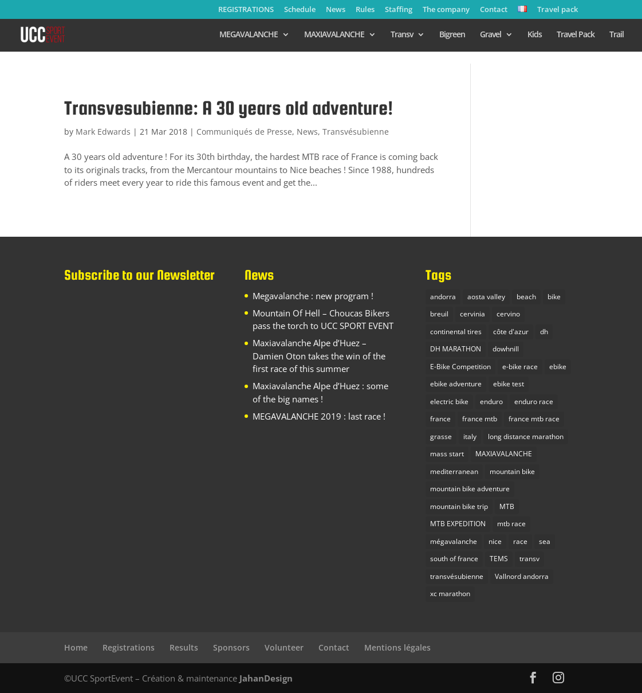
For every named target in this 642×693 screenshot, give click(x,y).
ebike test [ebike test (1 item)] (508, 384)
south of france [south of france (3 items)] (454, 558)
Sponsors (231, 647)
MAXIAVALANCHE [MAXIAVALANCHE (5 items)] (503, 454)
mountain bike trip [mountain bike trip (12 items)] (459, 506)
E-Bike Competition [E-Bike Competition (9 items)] (460, 366)
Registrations (129, 647)
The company (446, 10)
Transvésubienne (355, 131)
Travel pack (557, 10)
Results (184, 647)
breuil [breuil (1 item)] (439, 314)
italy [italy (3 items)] (469, 436)
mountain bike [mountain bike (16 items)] (512, 471)
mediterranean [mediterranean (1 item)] (454, 471)
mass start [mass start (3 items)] (447, 454)
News (335, 10)
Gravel (490, 35)
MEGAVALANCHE (248, 35)
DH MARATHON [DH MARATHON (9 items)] (455, 349)
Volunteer (284, 647)
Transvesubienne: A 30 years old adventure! (228, 108)
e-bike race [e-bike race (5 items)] (520, 366)
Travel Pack (575, 35)
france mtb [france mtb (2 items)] (479, 419)
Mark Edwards (103, 131)
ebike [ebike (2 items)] (557, 366)
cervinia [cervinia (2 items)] (472, 314)
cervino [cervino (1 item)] (508, 314)
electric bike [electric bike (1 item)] (449, 401)
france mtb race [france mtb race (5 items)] (534, 419)
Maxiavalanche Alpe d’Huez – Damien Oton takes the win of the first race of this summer (319, 355)
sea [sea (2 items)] (544, 541)
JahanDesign (266, 678)
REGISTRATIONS (246, 10)
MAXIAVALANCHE (334, 35)
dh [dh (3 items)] (544, 331)
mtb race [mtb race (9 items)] (511, 523)
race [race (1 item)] (520, 541)
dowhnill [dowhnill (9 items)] (506, 349)
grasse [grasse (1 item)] (441, 436)
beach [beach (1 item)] (526, 297)
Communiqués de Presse (244, 131)
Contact (493, 10)
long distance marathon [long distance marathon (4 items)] (526, 436)
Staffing (398, 10)
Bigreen (452, 35)
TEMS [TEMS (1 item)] (499, 558)
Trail (616, 35)
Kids (534, 35)
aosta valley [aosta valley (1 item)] (486, 297)
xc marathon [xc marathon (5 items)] (450, 593)
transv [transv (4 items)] (529, 558)
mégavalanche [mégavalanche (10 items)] (453, 541)
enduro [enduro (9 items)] (491, 401)
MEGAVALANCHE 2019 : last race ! (319, 416)
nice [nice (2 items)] (495, 541)
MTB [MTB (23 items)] (506, 506)
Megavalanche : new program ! (313, 296)
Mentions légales (397, 647)
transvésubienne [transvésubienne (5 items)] (456, 576)
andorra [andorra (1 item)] (443, 297)
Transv (402, 35)
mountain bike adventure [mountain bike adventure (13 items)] (470, 489)
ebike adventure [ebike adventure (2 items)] (456, 384)
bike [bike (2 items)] (554, 297)
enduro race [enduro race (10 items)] (533, 401)
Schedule (300, 10)
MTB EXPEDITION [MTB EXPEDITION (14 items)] (458, 523)
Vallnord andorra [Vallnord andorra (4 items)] (522, 576)
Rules (365, 10)
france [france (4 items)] (440, 419)
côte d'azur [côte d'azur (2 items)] (511, 331)
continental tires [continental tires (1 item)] (456, 331)
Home (76, 647)
